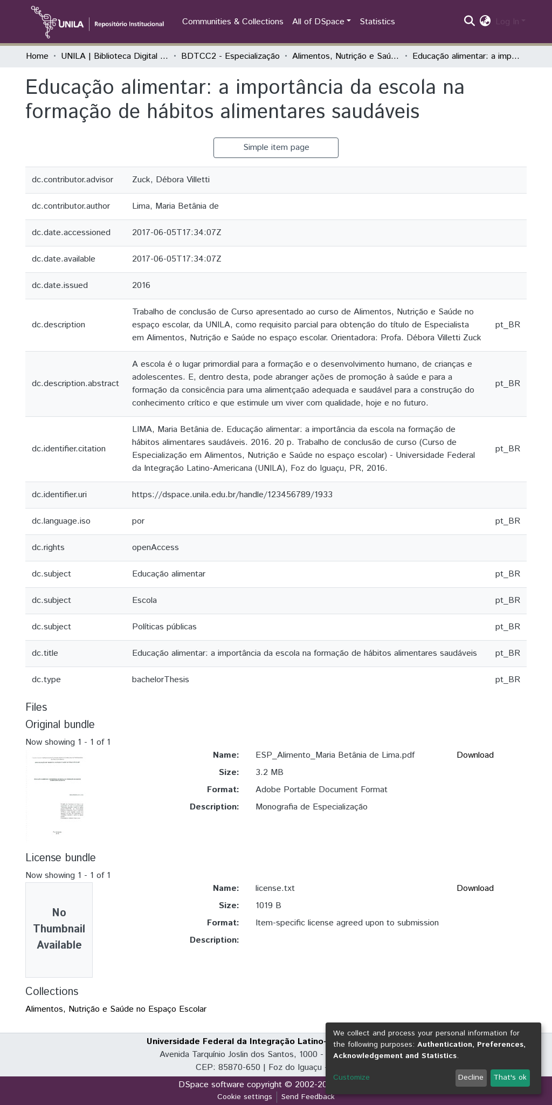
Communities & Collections (233, 22)
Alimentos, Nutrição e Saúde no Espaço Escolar (346, 56)
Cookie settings (244, 1097)
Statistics (377, 22)
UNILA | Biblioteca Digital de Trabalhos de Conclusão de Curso (115, 56)
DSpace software (211, 1085)
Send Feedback (308, 1097)
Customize (351, 1077)
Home (37, 56)
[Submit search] (470, 22)
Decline (471, 1077)
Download (475, 755)
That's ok (510, 1077)
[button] (485, 22)
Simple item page (276, 147)
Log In (507, 22)
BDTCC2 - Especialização (230, 56)
